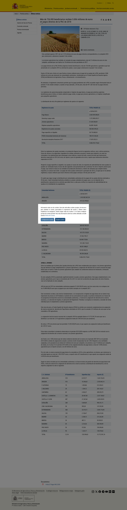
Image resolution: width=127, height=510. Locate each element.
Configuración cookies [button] (47, 219)
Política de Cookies (50, 215)
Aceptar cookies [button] (60, 219)
